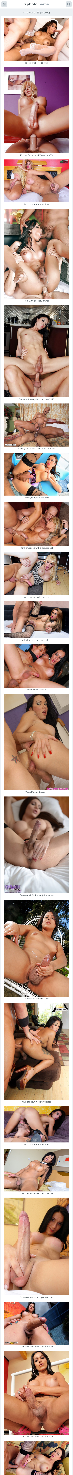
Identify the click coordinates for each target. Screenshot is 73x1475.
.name (36, 4)
